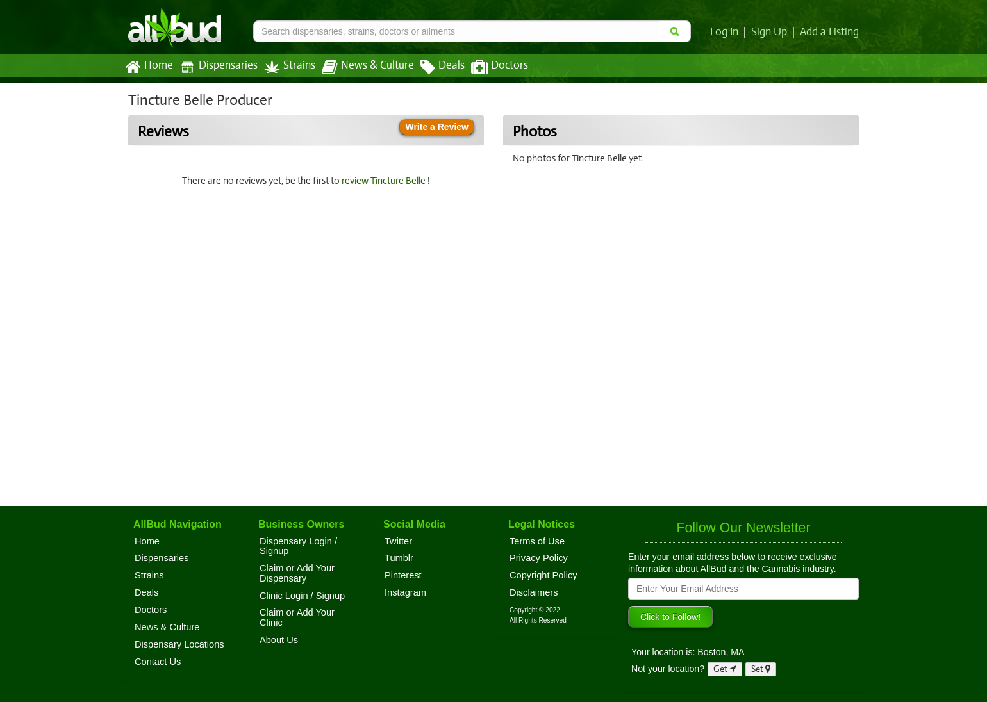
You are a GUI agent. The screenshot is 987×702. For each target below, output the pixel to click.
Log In (727, 32)
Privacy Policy (539, 558)
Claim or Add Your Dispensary (297, 573)
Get (724, 669)
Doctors (489, 67)
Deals (432, 67)
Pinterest (403, 575)
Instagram (405, 592)
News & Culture (361, 67)
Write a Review (437, 127)
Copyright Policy (543, 575)
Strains (285, 67)
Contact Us (158, 662)
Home (148, 67)
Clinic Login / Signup (302, 596)
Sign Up (771, 32)
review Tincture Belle (386, 180)
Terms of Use (537, 541)
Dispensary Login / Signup (298, 546)
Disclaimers (534, 592)
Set (761, 669)
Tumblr (399, 558)
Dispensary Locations (179, 644)
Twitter (398, 541)
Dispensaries (216, 67)
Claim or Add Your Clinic (297, 617)
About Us (279, 640)
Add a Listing (830, 32)
